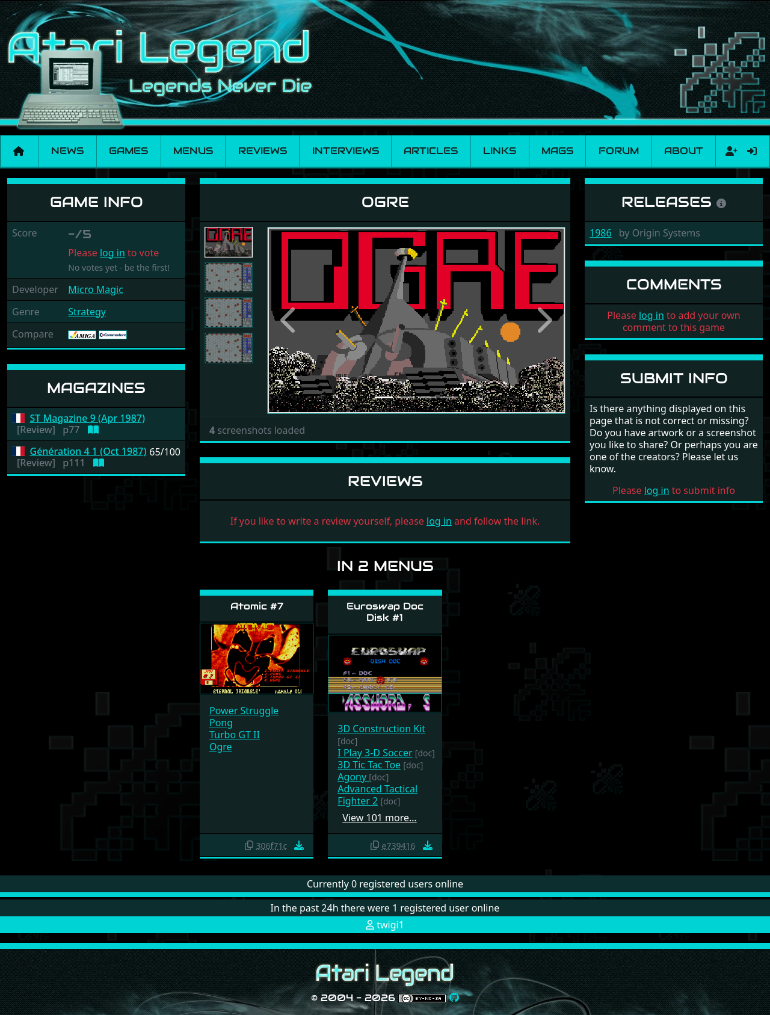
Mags (557, 150)
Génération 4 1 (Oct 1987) (88, 451)
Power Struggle (244, 710)
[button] (289, 320)
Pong (221, 722)
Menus (193, 150)
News (67, 150)
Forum (619, 150)
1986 (601, 232)
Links (499, 150)
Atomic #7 (256, 606)
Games (128, 150)
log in (112, 252)
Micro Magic (95, 289)
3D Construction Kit (381, 728)
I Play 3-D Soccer (374, 752)
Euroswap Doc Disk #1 (385, 612)
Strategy (87, 311)
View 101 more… (379, 817)
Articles (431, 150)
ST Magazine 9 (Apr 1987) (87, 418)
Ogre (220, 746)
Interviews (345, 150)
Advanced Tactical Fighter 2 (377, 794)
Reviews (262, 150)
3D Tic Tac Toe (369, 764)
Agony (353, 776)
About (683, 150)
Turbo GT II (234, 734)
